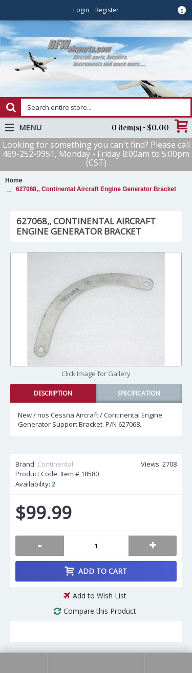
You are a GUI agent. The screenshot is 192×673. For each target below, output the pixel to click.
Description (53, 393)
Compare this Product (99, 611)
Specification (138, 393)
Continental (55, 464)
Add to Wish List (99, 595)
